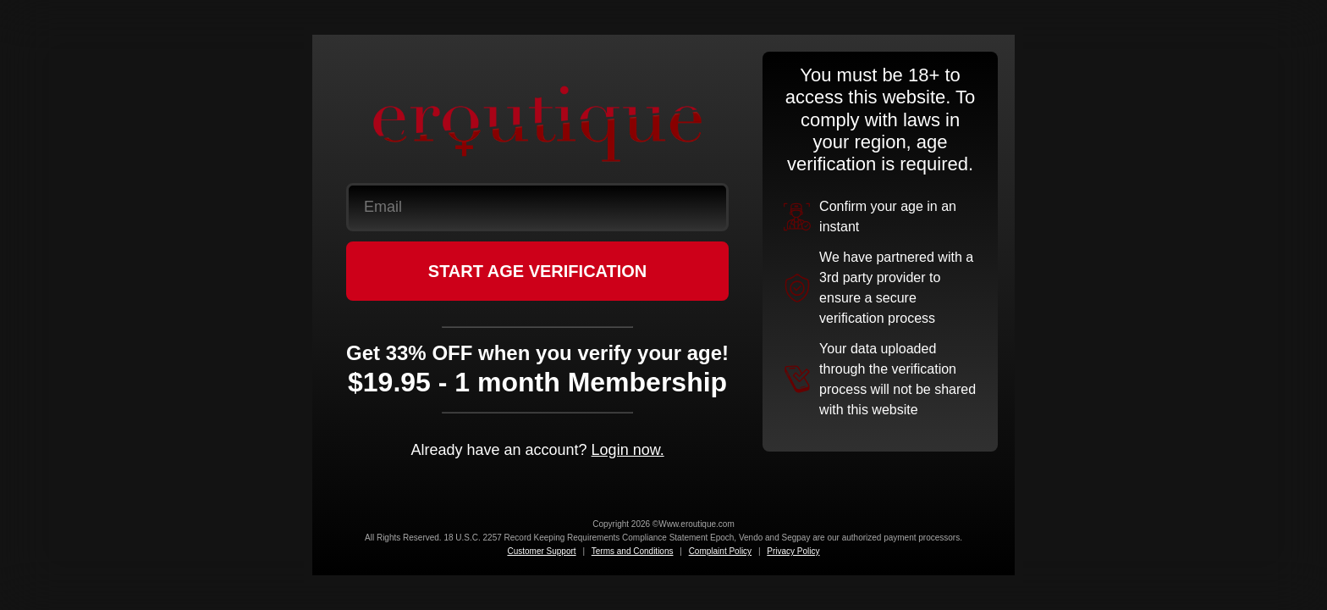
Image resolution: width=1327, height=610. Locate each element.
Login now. (628, 449)
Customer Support (541, 551)
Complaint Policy (720, 551)
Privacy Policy (793, 551)
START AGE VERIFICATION (537, 271)
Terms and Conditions (633, 551)
